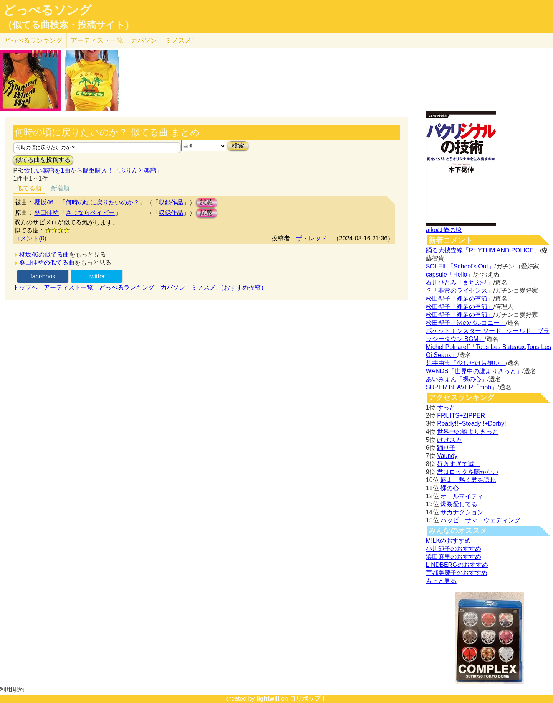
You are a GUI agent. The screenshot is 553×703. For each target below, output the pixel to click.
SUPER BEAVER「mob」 (461, 387)
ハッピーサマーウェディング (480, 520)
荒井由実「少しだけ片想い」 (466, 363)
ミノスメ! (179, 40)
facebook (42, 276)
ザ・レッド (311, 238)
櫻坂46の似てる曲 (44, 254)
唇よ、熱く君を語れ (468, 480)
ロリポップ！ (308, 698)
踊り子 (446, 448)
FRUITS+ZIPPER (461, 415)
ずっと (446, 407)
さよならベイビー (90, 212)
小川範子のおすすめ (453, 548)
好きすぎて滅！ (458, 464)
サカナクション (461, 512)
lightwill (268, 698)
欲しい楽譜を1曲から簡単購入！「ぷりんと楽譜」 (92, 170)
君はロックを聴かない (467, 472)
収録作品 (171, 202)
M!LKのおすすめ (448, 540)
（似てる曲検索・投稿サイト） (68, 25)
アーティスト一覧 (68, 287)
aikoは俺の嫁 (444, 230)
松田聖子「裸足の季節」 (459, 298)
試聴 (206, 202)
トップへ (25, 287)
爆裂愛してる (458, 504)
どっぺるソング (47, 10)
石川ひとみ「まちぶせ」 (459, 282)
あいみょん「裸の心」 (456, 379)
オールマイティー (465, 496)
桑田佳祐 (46, 212)
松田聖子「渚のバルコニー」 (466, 322)
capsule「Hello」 (450, 274)
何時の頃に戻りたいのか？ (102, 202)
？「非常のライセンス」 (459, 290)
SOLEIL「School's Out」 (460, 266)
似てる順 (29, 188)
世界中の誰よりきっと (467, 431)
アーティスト (97, 40)
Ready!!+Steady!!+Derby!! (472, 423)
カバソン (144, 40)
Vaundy (447, 456)
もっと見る (441, 581)
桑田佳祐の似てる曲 (47, 262)
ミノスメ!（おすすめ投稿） (229, 287)
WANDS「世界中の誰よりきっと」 (474, 371)
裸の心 (449, 488)
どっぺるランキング (126, 287)
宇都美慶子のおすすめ (456, 573)
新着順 (60, 188)
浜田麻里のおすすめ (453, 556)
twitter (97, 276)
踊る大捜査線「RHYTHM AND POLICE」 (483, 250)
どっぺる (33, 40)
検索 (238, 145)
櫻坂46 (43, 202)
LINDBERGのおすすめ (457, 564)
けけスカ (449, 439)
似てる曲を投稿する (43, 159)
